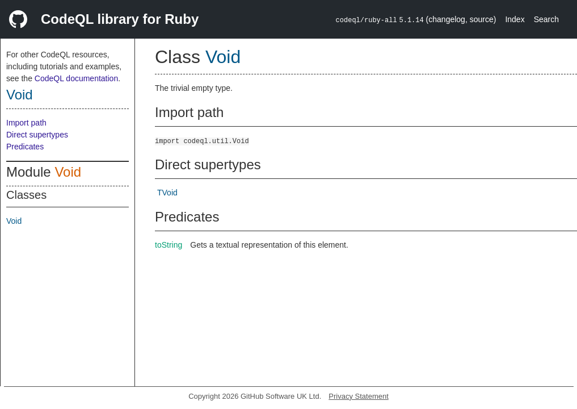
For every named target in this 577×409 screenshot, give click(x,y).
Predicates (25, 146)
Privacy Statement (358, 396)
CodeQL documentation (76, 78)
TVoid (167, 192)
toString (168, 244)
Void (19, 94)
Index (514, 19)
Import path (26, 122)
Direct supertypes (37, 134)
